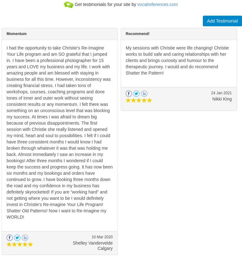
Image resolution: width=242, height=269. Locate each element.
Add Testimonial (222, 20)
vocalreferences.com (157, 4)
